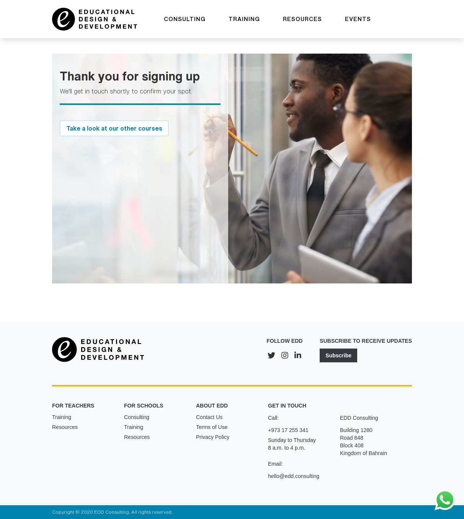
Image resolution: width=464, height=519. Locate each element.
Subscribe (338, 355)
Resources (65, 427)
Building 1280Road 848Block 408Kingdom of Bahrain (363, 441)
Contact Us (209, 417)
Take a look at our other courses (114, 128)
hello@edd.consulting (293, 476)
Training (61, 417)
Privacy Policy (212, 437)
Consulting (136, 417)
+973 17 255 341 (288, 430)
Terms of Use (211, 427)
